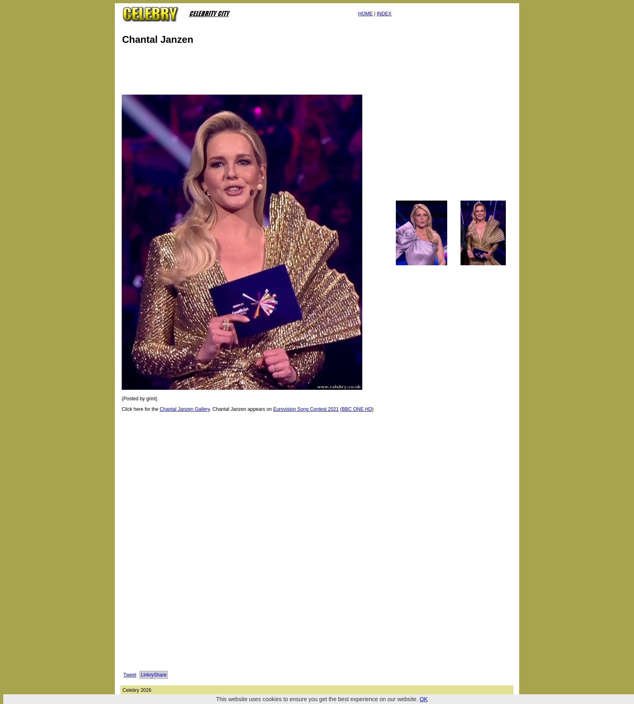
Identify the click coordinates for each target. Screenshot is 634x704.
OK (424, 699)
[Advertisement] (267, 72)
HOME (365, 14)
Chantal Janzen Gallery (185, 409)
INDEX (384, 14)
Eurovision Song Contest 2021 (306, 409)
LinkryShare (154, 675)
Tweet (129, 675)
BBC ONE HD (357, 409)
